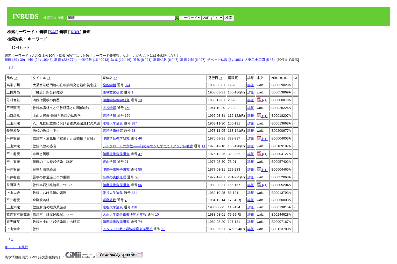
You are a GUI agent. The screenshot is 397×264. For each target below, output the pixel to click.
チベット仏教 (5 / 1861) (225, 60)
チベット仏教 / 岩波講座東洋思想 (128, 229)
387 (134, 123)
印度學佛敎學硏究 (116, 154)
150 (127, 108)
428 (134, 207)
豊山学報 (109, 162)
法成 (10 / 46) (121, 60)
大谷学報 (109, 108)
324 (127, 85)
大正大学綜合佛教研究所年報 (124, 214)
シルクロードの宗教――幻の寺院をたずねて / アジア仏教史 (148, 146)
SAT (53, 32)
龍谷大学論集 (113, 123)
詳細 (250, 85)
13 (140, 100)
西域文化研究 (113, 92)
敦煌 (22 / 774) (65, 60)
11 (203, 146)
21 (126, 162)
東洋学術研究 (113, 131)
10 (157, 214)
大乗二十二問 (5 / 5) (260, 60)
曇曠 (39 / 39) (15, 60)
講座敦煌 (109, 200)
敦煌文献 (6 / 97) (192, 60)
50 (140, 169)
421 (134, 193)
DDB (75, 32)
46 (140, 138)
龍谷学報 (109, 85)
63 (133, 131)
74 (140, 222)
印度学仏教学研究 (116, 100)
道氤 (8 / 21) (142, 60)
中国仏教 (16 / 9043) (94, 60)
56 (140, 185)
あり (262, 100)
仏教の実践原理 (114, 177)
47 (140, 154)
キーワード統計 (16, 247)
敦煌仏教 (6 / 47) (166, 60)
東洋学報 (109, 116)
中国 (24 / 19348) (40, 60)
